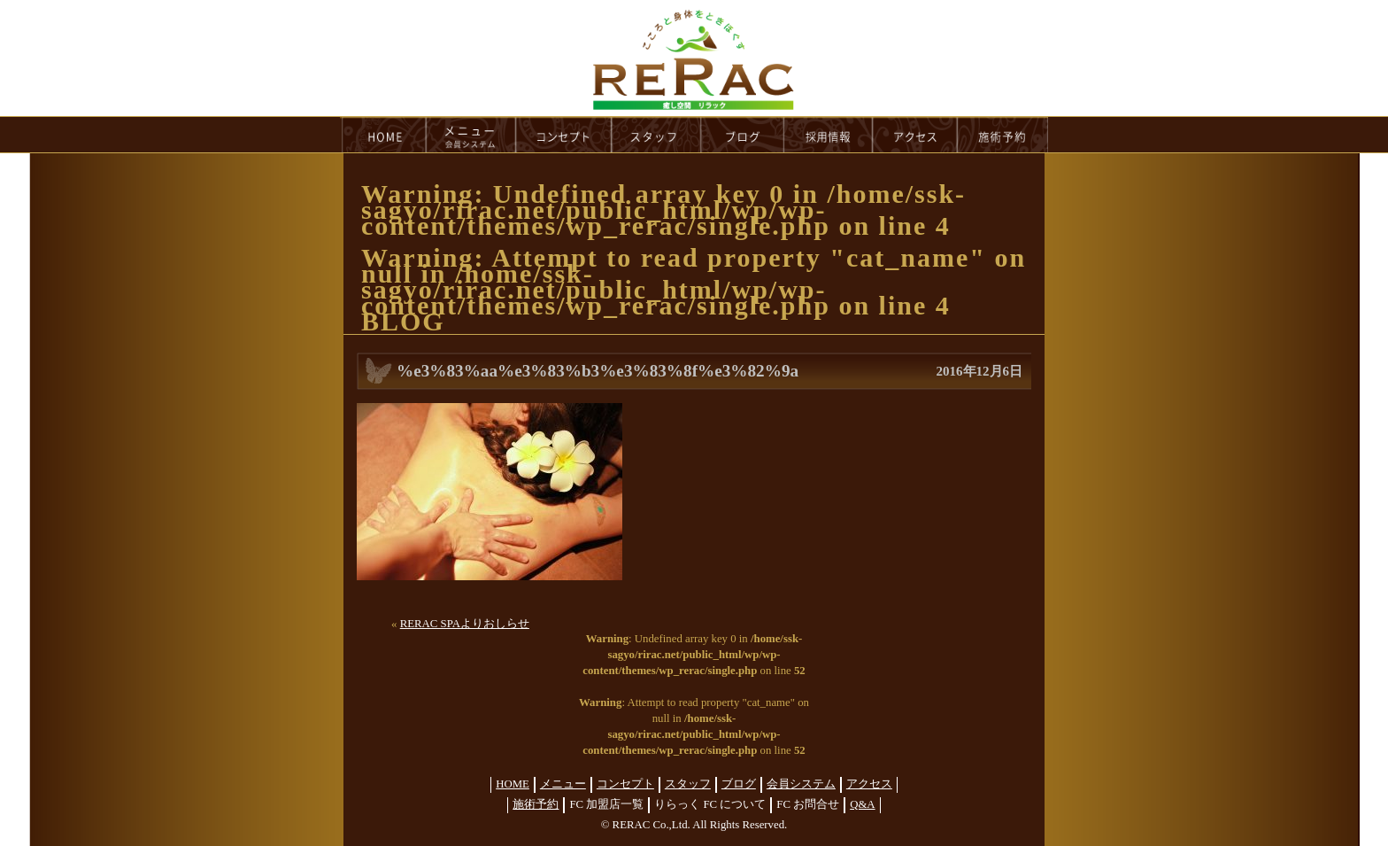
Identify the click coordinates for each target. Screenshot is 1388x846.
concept (564, 134)
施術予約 (536, 804)
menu (471, 134)
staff (656, 134)
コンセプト (625, 784)
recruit (829, 134)
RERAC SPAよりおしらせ (464, 623)
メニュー (563, 784)
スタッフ (688, 784)
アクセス (869, 784)
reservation (1003, 134)
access (915, 134)
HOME (383, 134)
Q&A (862, 804)
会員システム (801, 784)
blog (742, 134)
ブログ (738, 784)
